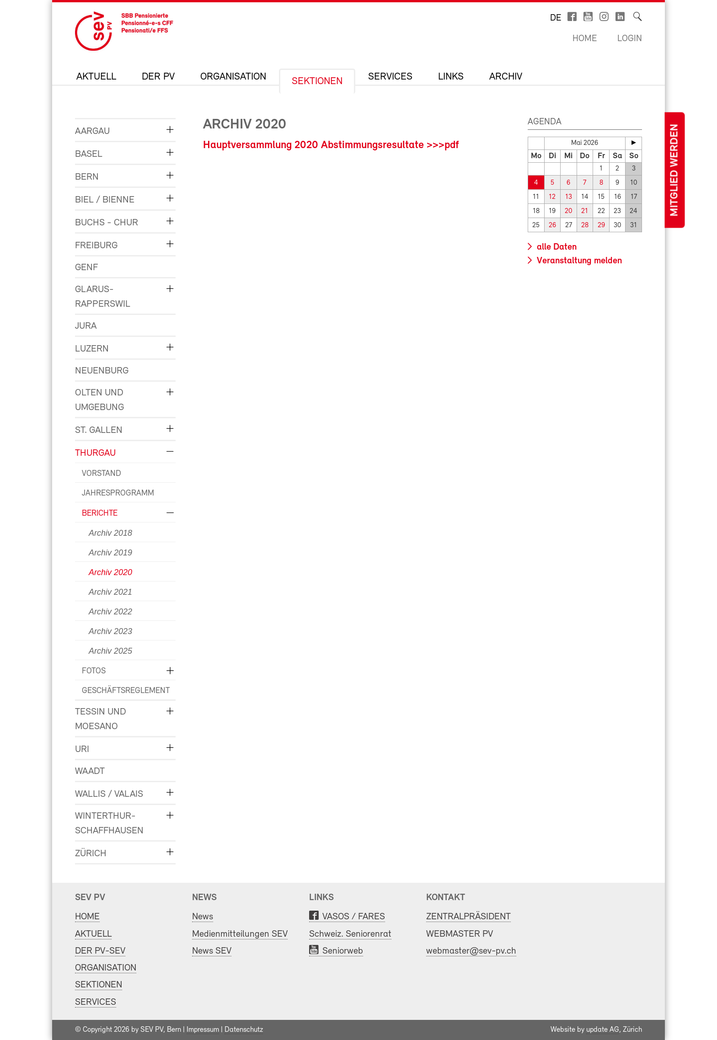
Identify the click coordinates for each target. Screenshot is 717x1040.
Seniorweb (342, 951)
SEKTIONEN (317, 82)
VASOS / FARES (353, 917)
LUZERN (92, 349)
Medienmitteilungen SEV (240, 934)
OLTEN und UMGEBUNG (99, 400)
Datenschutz (244, 1030)
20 (568, 211)
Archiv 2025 (110, 651)
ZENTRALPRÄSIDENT (468, 917)
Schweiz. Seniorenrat (350, 934)
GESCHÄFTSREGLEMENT (122, 691)
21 (584, 211)
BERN (87, 177)
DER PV (158, 77)
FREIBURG (96, 246)
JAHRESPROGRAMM (118, 493)
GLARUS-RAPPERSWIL (102, 297)
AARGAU (92, 131)
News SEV (211, 951)
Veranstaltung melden (578, 261)
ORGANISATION (233, 77)
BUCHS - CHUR (106, 223)
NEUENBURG (101, 371)
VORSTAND (101, 473)
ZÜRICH (91, 854)
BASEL (88, 154)
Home (585, 38)
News (202, 917)
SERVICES (390, 77)
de (555, 18)
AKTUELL (96, 77)
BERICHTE (100, 513)
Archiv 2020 (110, 572)
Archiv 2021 (110, 592)
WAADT (90, 771)
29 (601, 225)
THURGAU (95, 453)
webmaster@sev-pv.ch (471, 951)
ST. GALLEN (99, 430)
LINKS (451, 77)
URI (82, 749)
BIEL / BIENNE (104, 200)
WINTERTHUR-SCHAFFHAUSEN (109, 823)
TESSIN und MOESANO (100, 719)
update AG (602, 1030)
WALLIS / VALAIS (109, 794)
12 (552, 197)
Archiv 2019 (110, 552)
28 (585, 225)
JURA (85, 326)
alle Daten (556, 247)
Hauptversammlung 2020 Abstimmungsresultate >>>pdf (331, 145)
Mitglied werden (674, 170)
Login (629, 38)
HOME (87, 917)
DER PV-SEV (100, 951)
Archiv (505, 77)
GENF (86, 267)
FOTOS (94, 671)
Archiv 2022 (110, 611)
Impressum (203, 1030)
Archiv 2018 (110, 533)
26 (552, 225)
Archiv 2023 (110, 631)
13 (568, 197)
